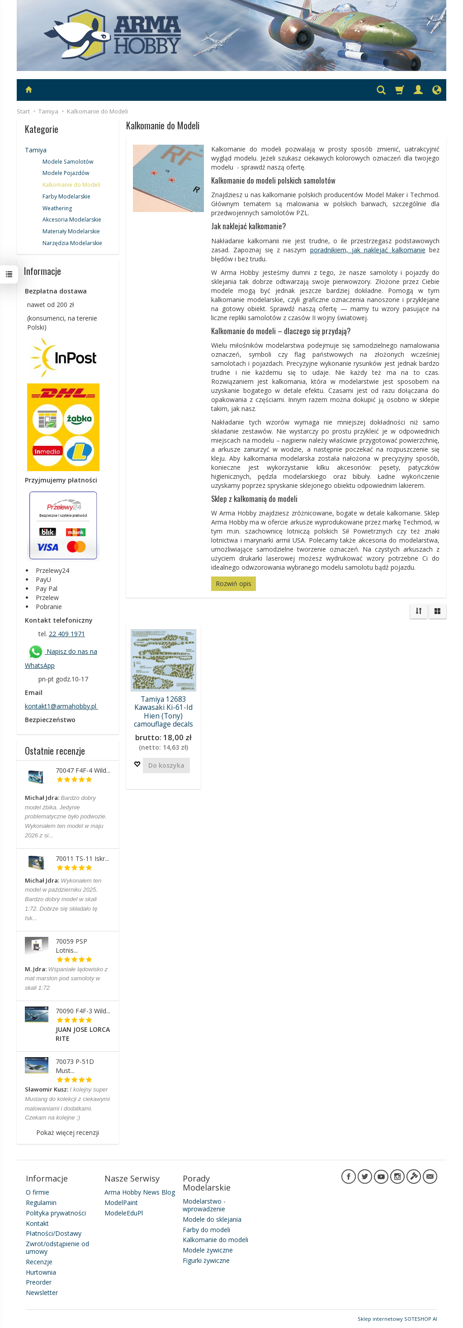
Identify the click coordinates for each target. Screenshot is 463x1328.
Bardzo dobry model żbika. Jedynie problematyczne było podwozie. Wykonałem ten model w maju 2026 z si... (66, 816)
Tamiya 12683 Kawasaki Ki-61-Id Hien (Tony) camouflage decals (163, 712)
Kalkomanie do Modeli (71, 185)
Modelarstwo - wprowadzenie (204, 1205)
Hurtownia (41, 1272)
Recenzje (39, 1261)
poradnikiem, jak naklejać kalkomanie (367, 250)
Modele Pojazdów (66, 173)
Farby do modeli (206, 1229)
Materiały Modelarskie (71, 231)
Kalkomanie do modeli (215, 1239)
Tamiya (36, 150)
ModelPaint (121, 1202)
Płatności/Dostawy (53, 1233)
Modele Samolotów (68, 161)
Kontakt (37, 1223)
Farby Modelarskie (66, 196)
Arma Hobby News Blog (139, 1192)
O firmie (37, 1192)
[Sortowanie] (418, 611)
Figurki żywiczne (206, 1260)
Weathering (57, 208)
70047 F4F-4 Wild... (83, 770)
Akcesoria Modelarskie (72, 219)
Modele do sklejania (212, 1219)
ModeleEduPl (123, 1213)
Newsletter (42, 1292)
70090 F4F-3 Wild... (83, 1011)
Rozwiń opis (233, 583)
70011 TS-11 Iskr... (82, 858)
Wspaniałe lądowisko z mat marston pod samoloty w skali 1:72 (66, 979)
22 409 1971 (67, 633)
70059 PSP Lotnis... (71, 946)
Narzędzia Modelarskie (72, 243)
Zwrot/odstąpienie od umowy (57, 1247)
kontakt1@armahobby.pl (61, 706)
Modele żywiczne (208, 1250)
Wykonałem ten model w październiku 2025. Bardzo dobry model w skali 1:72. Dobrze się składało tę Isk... (63, 899)
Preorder (39, 1282)
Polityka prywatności (56, 1213)
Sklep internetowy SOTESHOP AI (397, 1318)
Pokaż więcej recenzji (67, 1132)
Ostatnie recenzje (55, 750)
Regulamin (41, 1202)
